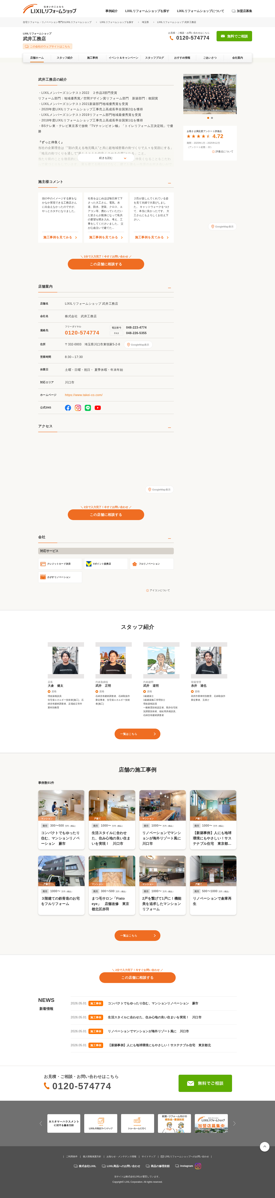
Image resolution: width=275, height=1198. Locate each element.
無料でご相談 (237, 36)
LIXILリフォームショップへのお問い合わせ (187, 1156)
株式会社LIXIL (87, 1166)
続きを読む (106, 157)
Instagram (190, 1165)
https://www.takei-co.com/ (84, 395)
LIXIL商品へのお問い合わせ (123, 1166)
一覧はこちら (128, 733)
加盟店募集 (244, 11)
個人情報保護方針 (92, 1156)
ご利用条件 (72, 1156)
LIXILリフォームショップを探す (147, 11)
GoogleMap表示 (140, 344)
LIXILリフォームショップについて (200, 11)
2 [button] (212, 118)
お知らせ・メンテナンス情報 (121, 1156)
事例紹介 (111, 11)
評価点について (224, 151)
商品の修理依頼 (160, 1166)
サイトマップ (148, 1156)
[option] (210, 94)
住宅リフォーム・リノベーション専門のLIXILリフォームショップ (57, 22)
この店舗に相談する (106, 264)
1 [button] (208, 118)
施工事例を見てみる (57, 237)
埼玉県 (145, 22)
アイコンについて (160, 590)
